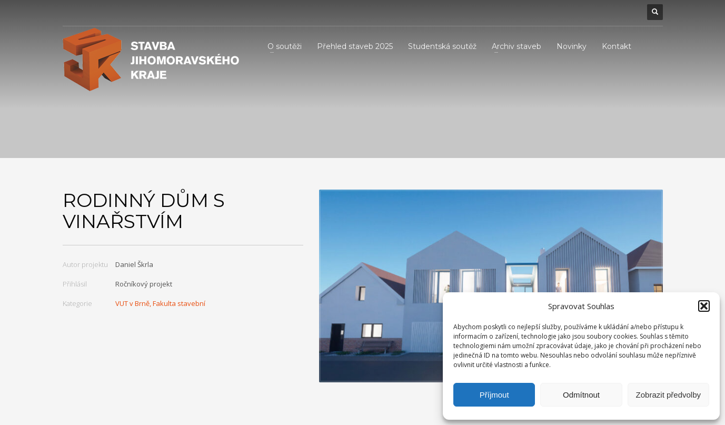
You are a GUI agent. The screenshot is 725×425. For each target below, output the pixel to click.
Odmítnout (581, 394)
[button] (704, 306)
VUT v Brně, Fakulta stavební (160, 303)
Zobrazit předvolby (668, 394)
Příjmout (494, 394)
